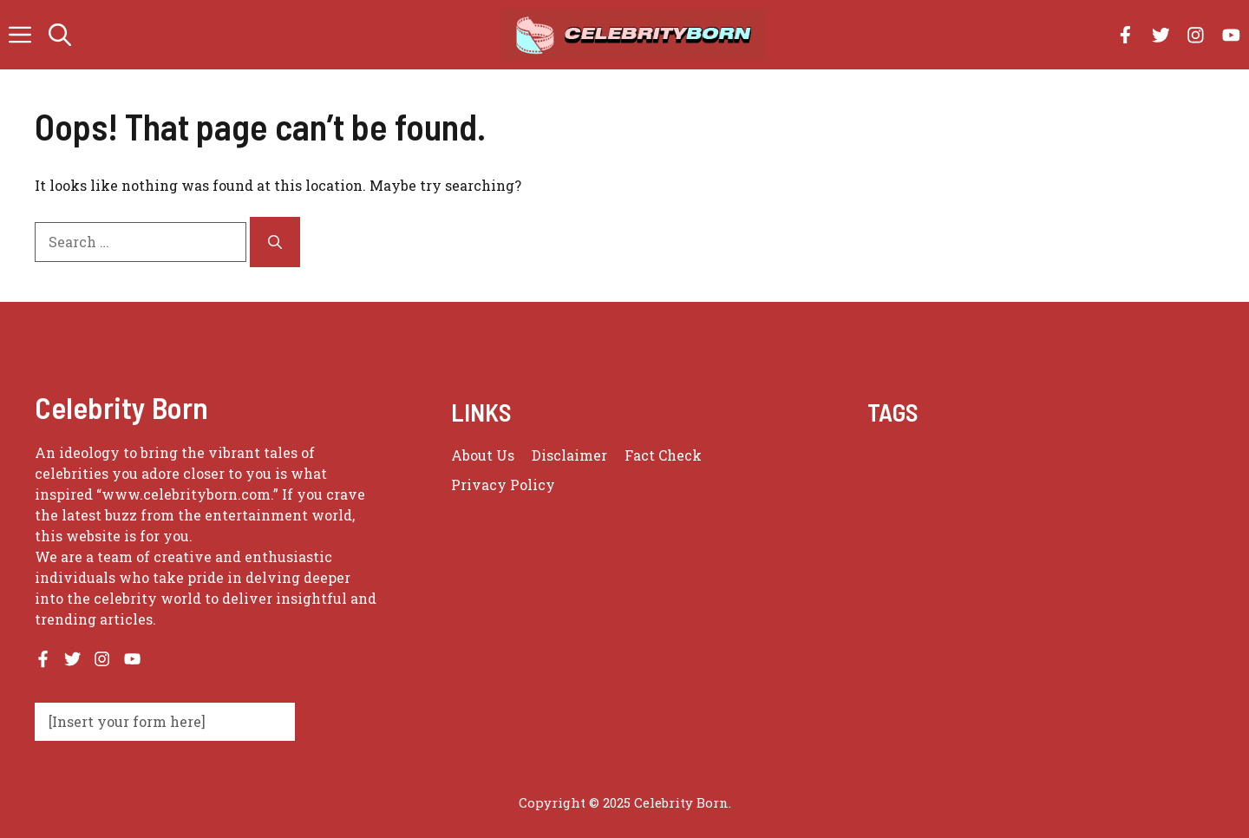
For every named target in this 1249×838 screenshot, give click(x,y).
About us (482, 455)
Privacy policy (503, 484)
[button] (60, 34)
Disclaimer (569, 455)
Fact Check (663, 455)
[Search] (275, 242)
